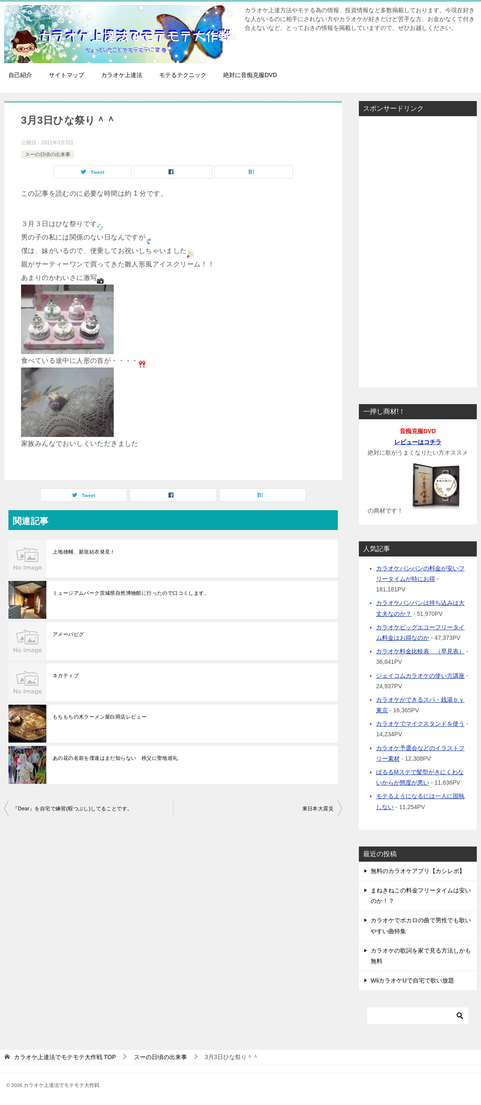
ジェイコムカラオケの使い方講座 (420, 675)
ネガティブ (66, 676)
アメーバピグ (68, 634)
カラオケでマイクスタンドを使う (420, 723)
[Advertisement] (418, 249)
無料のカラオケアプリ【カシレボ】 (418, 871)
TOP (65, 1057)
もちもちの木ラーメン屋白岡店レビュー (100, 717)
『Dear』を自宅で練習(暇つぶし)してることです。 (72, 809)
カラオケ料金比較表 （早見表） (420, 651)
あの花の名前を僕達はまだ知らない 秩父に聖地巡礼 (115, 758)
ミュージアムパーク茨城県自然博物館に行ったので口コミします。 (131, 593)
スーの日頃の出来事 (47, 154)
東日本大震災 (318, 809)
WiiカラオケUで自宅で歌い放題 (412, 980)
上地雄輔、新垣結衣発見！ (84, 552)
